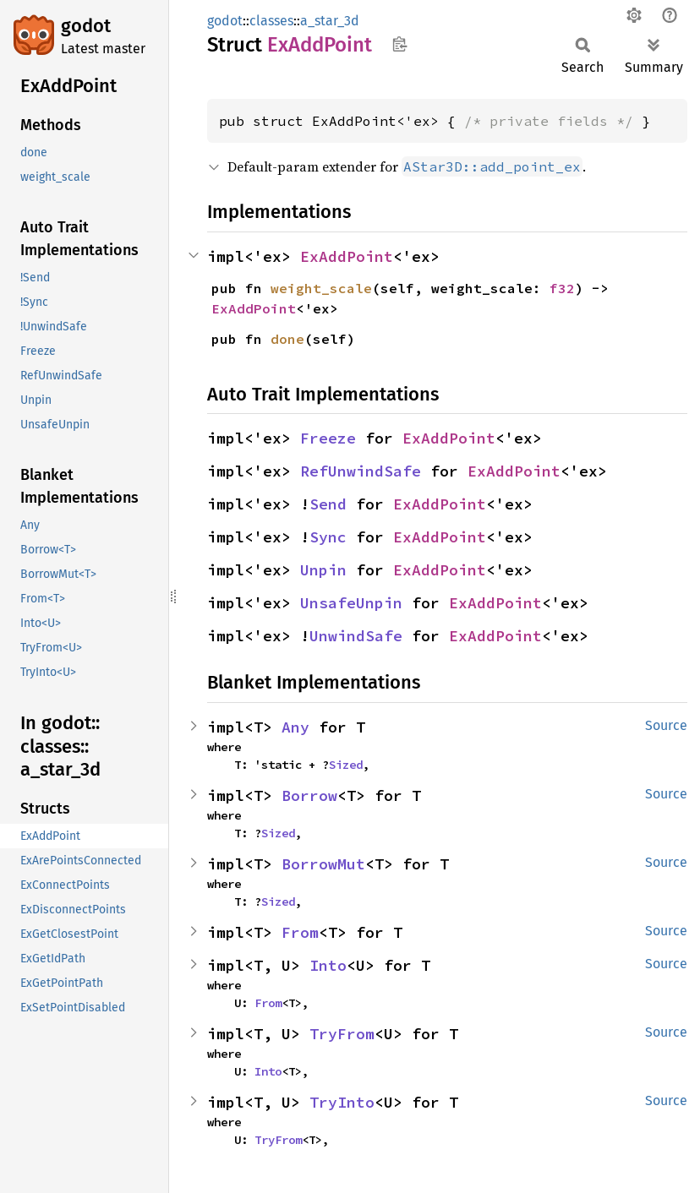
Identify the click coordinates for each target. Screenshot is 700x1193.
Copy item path (399, 44)
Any (295, 727)
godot (86, 25)
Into (328, 965)
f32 (562, 288)
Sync (328, 537)
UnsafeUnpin (351, 603)
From (300, 932)
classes (271, 21)
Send (328, 504)
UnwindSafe (355, 636)
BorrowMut (323, 864)
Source (666, 725)
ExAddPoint (346, 256)
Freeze (328, 438)
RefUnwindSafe (360, 471)
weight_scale (321, 288)
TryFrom (342, 1033)
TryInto (342, 1102)
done (287, 338)
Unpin (323, 570)
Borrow (309, 795)
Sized (346, 764)
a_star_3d (329, 21)
